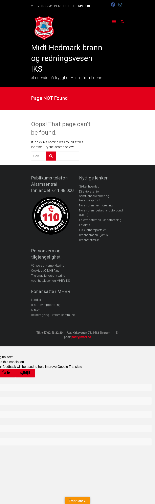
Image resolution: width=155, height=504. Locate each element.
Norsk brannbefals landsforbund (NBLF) (101, 213)
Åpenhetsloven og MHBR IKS (50, 280)
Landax (36, 300)
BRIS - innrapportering (46, 305)
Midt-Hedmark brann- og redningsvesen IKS (68, 58)
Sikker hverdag (89, 186)
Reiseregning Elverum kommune (53, 315)
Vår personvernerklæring (47, 265)
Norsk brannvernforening (96, 205)
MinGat (35, 310)
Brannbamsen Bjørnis (93, 235)
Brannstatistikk (89, 240)
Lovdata (84, 225)
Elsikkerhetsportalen (93, 230)
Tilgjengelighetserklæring (48, 275)
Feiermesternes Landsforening (100, 220)
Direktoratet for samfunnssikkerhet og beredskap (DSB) (94, 196)
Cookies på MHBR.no (45, 270)
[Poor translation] (25, 373)
